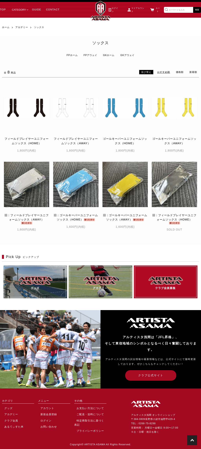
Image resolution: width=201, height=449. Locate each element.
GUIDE (36, 9)
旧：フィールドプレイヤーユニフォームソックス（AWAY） (27, 219)
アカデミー (21, 27)
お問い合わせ (45, 425)
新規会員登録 (45, 413)
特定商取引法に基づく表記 (89, 419)
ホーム (6, 27)
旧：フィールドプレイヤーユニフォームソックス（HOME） (174, 219)
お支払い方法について (87, 408)
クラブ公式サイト (150, 375)
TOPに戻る (192, 440)
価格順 (180, 72)
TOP (3, 9)
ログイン (43, 419)
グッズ (6, 408)
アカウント (44, 408)
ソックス (39, 27)
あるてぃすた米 (11, 425)
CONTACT (52, 9)
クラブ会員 (8, 419)
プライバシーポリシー (87, 425)
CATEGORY (19, 9)
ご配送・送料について (87, 413)
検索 (197, 10)
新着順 (193, 72)
